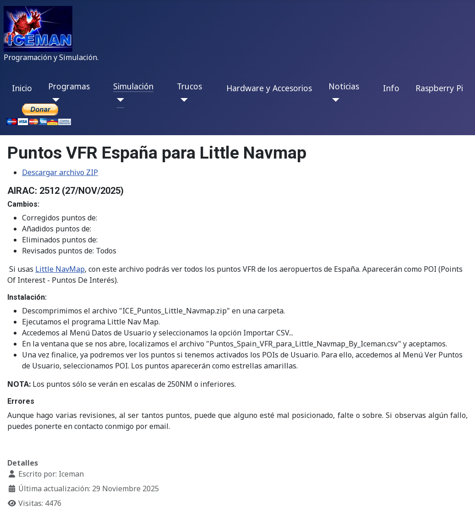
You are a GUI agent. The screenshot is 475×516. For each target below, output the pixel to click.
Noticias (343, 86)
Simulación (133, 86)
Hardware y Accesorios (269, 87)
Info (391, 87)
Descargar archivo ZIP (60, 172)
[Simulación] (119, 100)
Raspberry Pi (439, 87)
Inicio (22, 87)
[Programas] (54, 100)
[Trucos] (182, 100)
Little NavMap (60, 269)
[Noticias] (334, 100)
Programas (69, 86)
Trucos (189, 86)
